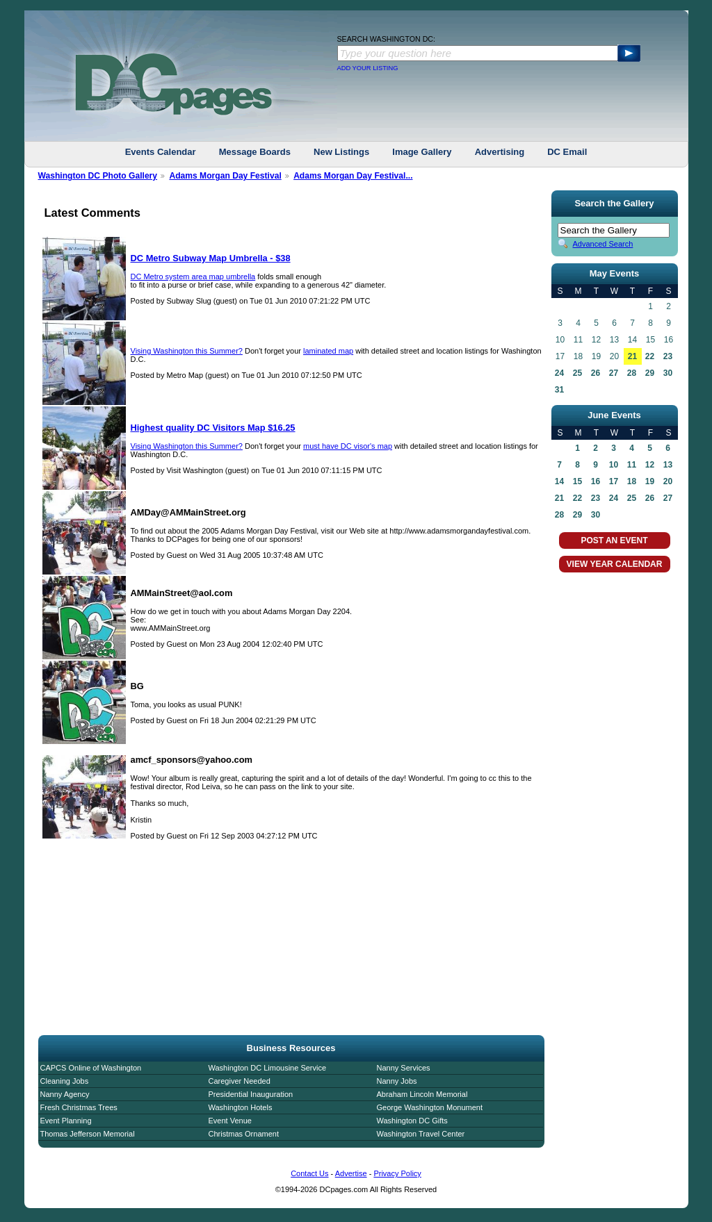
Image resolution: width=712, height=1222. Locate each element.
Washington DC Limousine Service (268, 1068)
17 (613, 481)
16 (595, 481)
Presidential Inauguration (251, 1094)
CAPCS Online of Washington (91, 1068)
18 (631, 481)
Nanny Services (403, 1068)
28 (631, 373)
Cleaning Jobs (64, 1081)
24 (559, 373)
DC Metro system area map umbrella (193, 276)
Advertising (500, 152)
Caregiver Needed (239, 1081)
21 (632, 356)
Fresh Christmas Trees (79, 1107)
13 (667, 465)
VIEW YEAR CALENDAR (615, 564)
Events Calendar (160, 152)
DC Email (567, 152)
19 (649, 481)
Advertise (351, 1173)
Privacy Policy (397, 1173)
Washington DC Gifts (412, 1120)
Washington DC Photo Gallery (98, 176)
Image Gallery (421, 152)
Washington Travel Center (421, 1134)
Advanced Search (603, 244)
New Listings (341, 152)
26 (595, 373)
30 (667, 373)
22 (649, 356)
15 (577, 481)
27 (613, 373)
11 (631, 465)
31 (559, 390)
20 (667, 481)
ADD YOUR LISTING (367, 68)
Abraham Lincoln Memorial (422, 1094)
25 (577, 373)
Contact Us (309, 1173)
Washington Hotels (241, 1107)
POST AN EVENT (614, 540)
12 (649, 465)
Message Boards (255, 152)
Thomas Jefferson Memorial (87, 1134)
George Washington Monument (430, 1107)
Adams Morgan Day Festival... (352, 176)
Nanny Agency (65, 1094)
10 (613, 465)
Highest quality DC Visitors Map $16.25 (213, 427)
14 (559, 481)
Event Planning (66, 1120)
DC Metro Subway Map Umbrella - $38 (211, 258)
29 (649, 373)
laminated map (328, 351)
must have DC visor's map (347, 446)
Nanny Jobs (397, 1081)
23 (667, 356)
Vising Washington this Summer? (187, 351)
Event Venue (230, 1120)
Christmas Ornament (244, 1134)
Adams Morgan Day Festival (225, 176)
